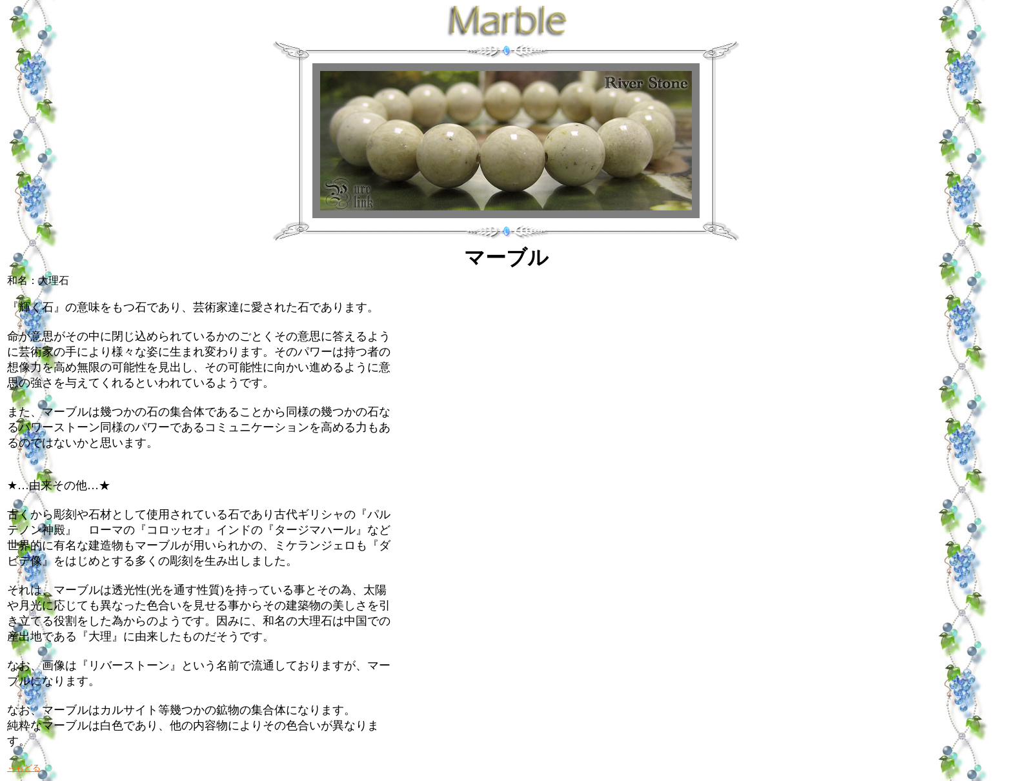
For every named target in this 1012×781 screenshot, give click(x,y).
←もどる (24, 768)
